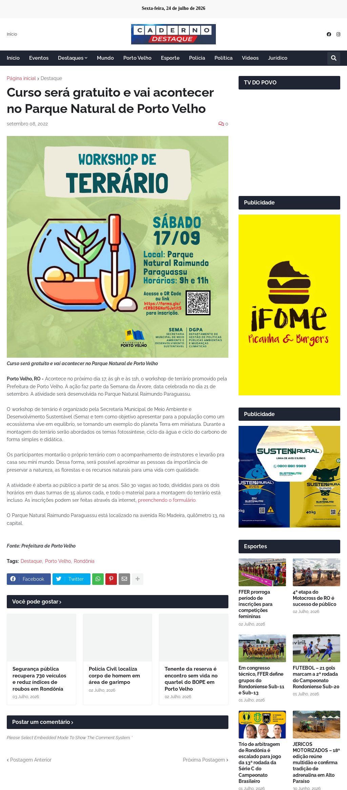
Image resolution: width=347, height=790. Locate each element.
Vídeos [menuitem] (250, 58)
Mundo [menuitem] (105, 58)
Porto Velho (58, 561)
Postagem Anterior (31, 760)
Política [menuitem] (223, 58)
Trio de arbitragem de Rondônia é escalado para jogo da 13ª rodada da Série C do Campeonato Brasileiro (260, 763)
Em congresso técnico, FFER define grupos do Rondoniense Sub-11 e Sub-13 (261, 680)
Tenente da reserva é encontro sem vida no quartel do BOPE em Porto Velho (191, 679)
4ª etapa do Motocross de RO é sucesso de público (314, 598)
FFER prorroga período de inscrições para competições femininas (255, 604)
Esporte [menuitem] (170, 58)
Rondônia (84, 561)
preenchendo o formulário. (167, 500)
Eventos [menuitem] (38, 58)
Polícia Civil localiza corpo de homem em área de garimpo (114, 675)
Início (12, 34)
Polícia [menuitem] (197, 58)
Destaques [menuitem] (70, 58)
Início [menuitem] (13, 58)
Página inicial (21, 78)
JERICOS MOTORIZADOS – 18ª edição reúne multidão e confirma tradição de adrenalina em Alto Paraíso (316, 763)
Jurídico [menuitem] (277, 58)
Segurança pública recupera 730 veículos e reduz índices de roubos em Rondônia (39, 679)
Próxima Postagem (204, 760)
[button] (333, 58)
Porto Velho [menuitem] (137, 58)
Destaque (51, 78)
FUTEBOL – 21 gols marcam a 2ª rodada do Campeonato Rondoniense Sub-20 (316, 677)
